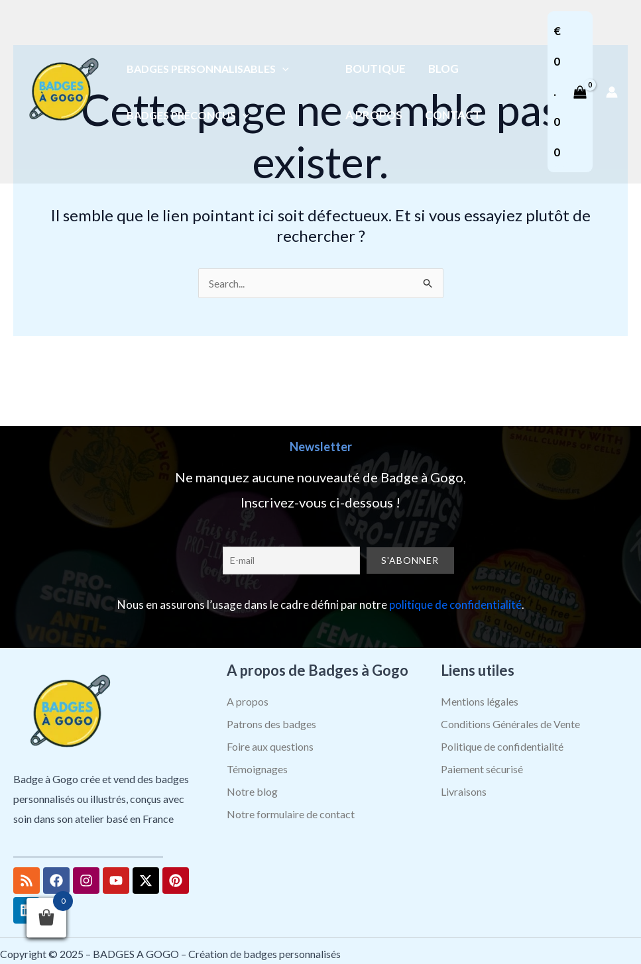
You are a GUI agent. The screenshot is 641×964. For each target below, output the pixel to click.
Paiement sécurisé (482, 769)
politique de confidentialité (455, 605)
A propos (247, 701)
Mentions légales (479, 701)
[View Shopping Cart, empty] (570, 91)
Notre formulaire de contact (291, 814)
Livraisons (464, 791)
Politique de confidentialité (502, 746)
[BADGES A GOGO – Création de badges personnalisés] (63, 90)
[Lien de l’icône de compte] (612, 92)
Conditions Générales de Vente (510, 724)
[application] (282, 68)
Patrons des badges (271, 724)
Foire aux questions (270, 746)
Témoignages (257, 769)
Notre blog (252, 791)
